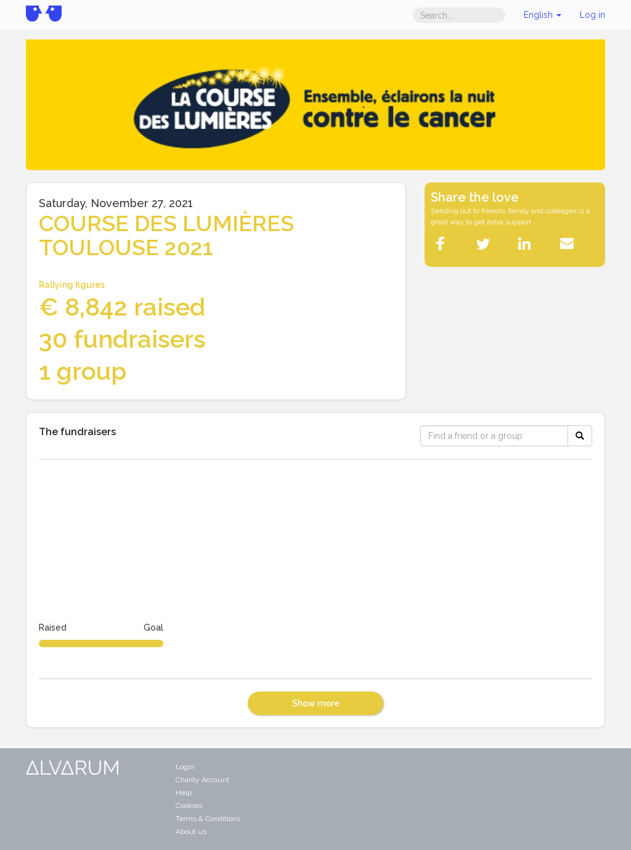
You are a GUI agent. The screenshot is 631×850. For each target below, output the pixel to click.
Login (185, 766)
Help (184, 792)
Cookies (189, 805)
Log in (592, 15)
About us (191, 831)
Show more (316, 703)
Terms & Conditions (208, 818)
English (542, 15)
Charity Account (202, 779)
